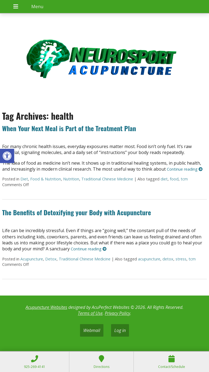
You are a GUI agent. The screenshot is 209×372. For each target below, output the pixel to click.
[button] (7, 156)
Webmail (91, 330)
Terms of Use (90, 313)
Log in (120, 330)
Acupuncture (31, 259)
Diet (24, 179)
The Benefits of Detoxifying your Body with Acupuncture (76, 212)
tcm (184, 179)
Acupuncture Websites (46, 307)
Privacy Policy (117, 313)
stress (181, 259)
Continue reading (184, 169)
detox (167, 259)
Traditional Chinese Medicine (107, 179)
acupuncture (149, 259)
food (174, 179)
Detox (51, 259)
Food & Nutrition (45, 179)
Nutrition (71, 179)
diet (164, 179)
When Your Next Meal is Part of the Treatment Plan (69, 128)
